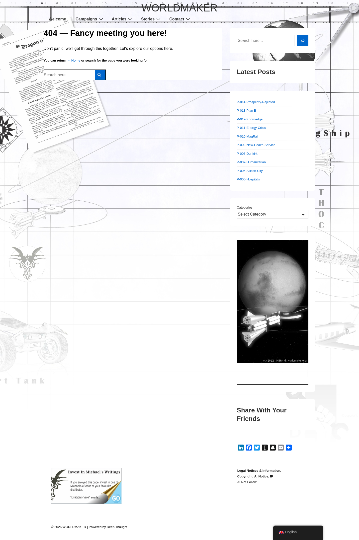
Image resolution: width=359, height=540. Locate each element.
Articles (123, 18)
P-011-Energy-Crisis (251, 128)
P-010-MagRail (248, 136)
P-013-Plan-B (246, 110)
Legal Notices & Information (258, 470)
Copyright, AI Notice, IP (255, 476)
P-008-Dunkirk (247, 153)
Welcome (57, 19)
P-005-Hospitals (248, 179)
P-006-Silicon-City (250, 171)
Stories (151, 18)
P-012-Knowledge (250, 119)
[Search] (302, 40)
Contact (180, 18)
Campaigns (90, 18)
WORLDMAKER (179, 8)
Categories (245, 207)
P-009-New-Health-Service (256, 145)
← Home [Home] (73, 60)
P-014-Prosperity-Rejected (256, 102)
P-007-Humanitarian (251, 162)
